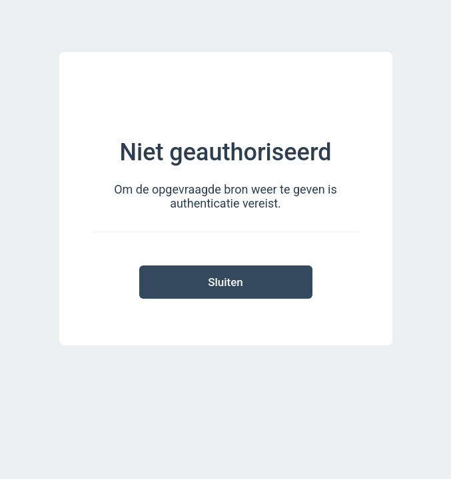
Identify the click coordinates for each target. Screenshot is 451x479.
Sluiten (225, 282)
